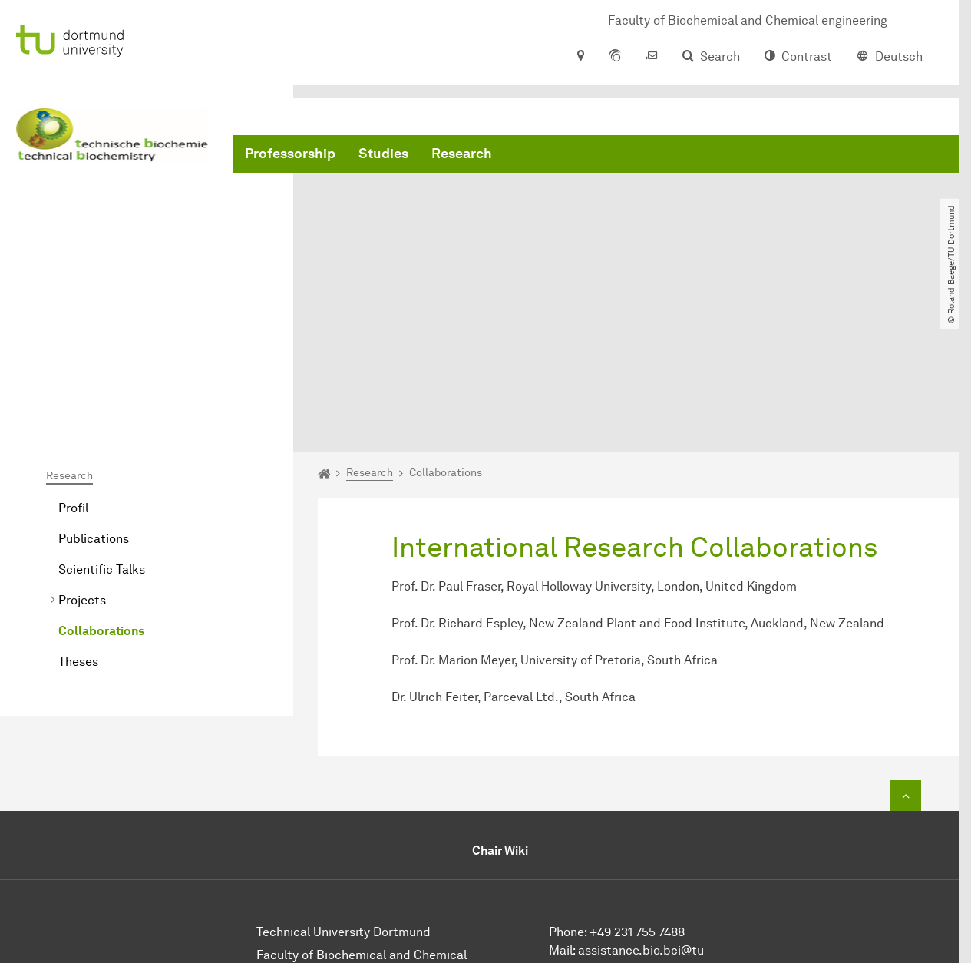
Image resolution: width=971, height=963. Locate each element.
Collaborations (101, 478)
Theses (78, 508)
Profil (73, 355)
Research (461, 153)
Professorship (290, 153)
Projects (82, 447)
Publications (93, 386)
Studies (383, 153)
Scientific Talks (101, 416)
